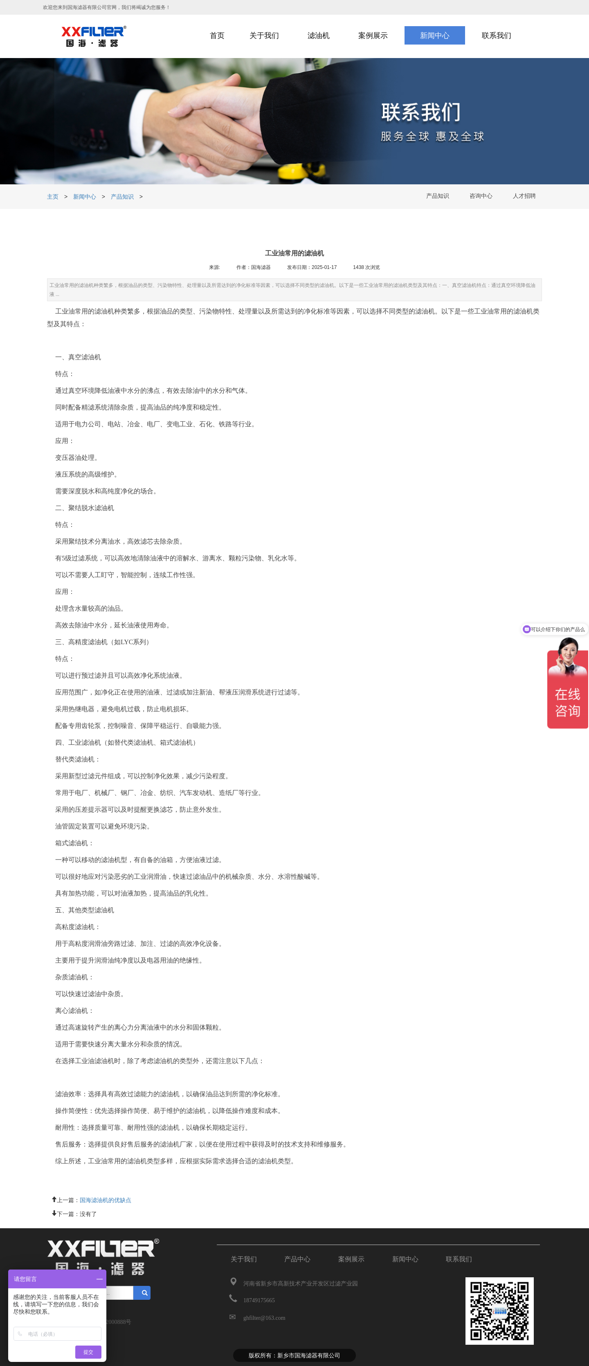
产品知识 (122, 196)
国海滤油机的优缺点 (105, 1199)
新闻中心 (84, 196)
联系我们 (459, 1259)
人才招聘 (524, 196)
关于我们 (244, 1259)
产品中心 (297, 1259)
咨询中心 (481, 196)
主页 (53, 196)
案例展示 (351, 1259)
